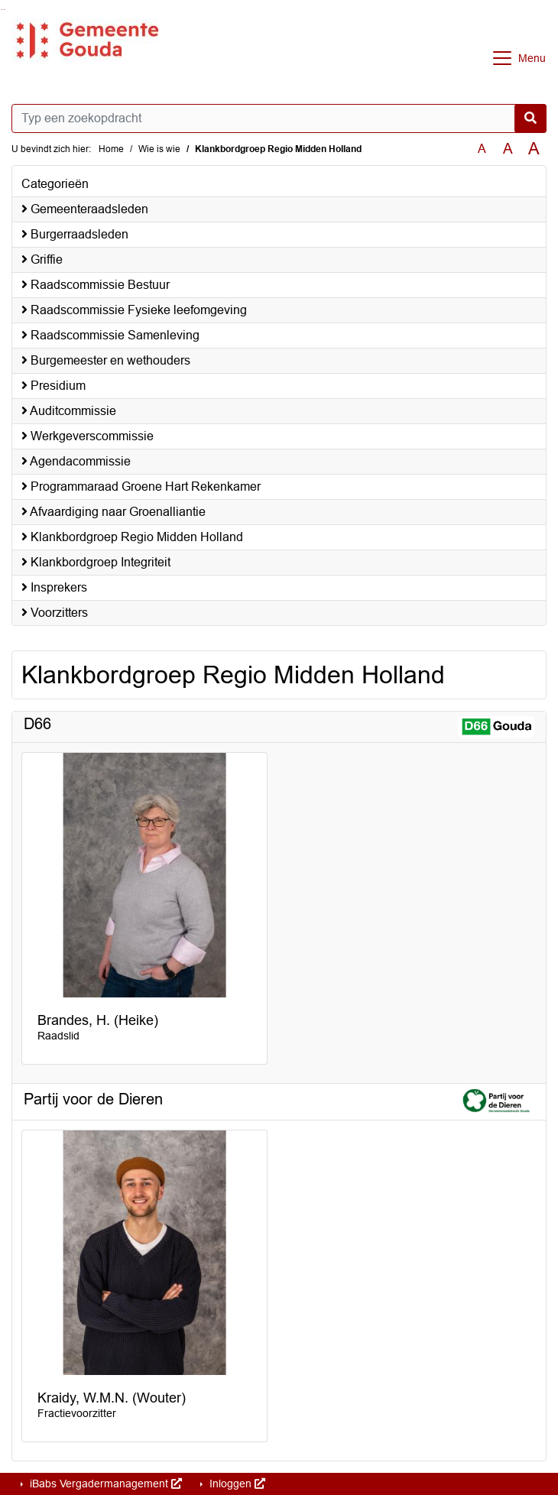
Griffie (42, 259)
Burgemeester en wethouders (105, 360)
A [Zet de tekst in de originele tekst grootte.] (482, 148)
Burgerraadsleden (74, 234)
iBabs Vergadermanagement (104, 1483)
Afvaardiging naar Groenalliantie (113, 511)
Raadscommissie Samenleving (110, 335)
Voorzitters (54, 612)
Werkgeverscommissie (87, 436)
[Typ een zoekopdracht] (279, 118)
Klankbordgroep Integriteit (95, 562)
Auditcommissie (68, 410)
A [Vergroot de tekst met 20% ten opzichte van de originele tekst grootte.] (508, 149)
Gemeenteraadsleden (84, 209)
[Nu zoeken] (530, 118)
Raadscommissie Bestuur (95, 284)
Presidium (53, 385)
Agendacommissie (76, 461)
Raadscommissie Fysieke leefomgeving (134, 309)
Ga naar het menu (4, 9)
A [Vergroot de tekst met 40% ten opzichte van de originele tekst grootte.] (534, 149)
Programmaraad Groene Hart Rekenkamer (141, 486)
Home (111, 149)
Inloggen (235, 1483)
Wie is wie (159, 149)
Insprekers (54, 587)
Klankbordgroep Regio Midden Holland (132, 536)
